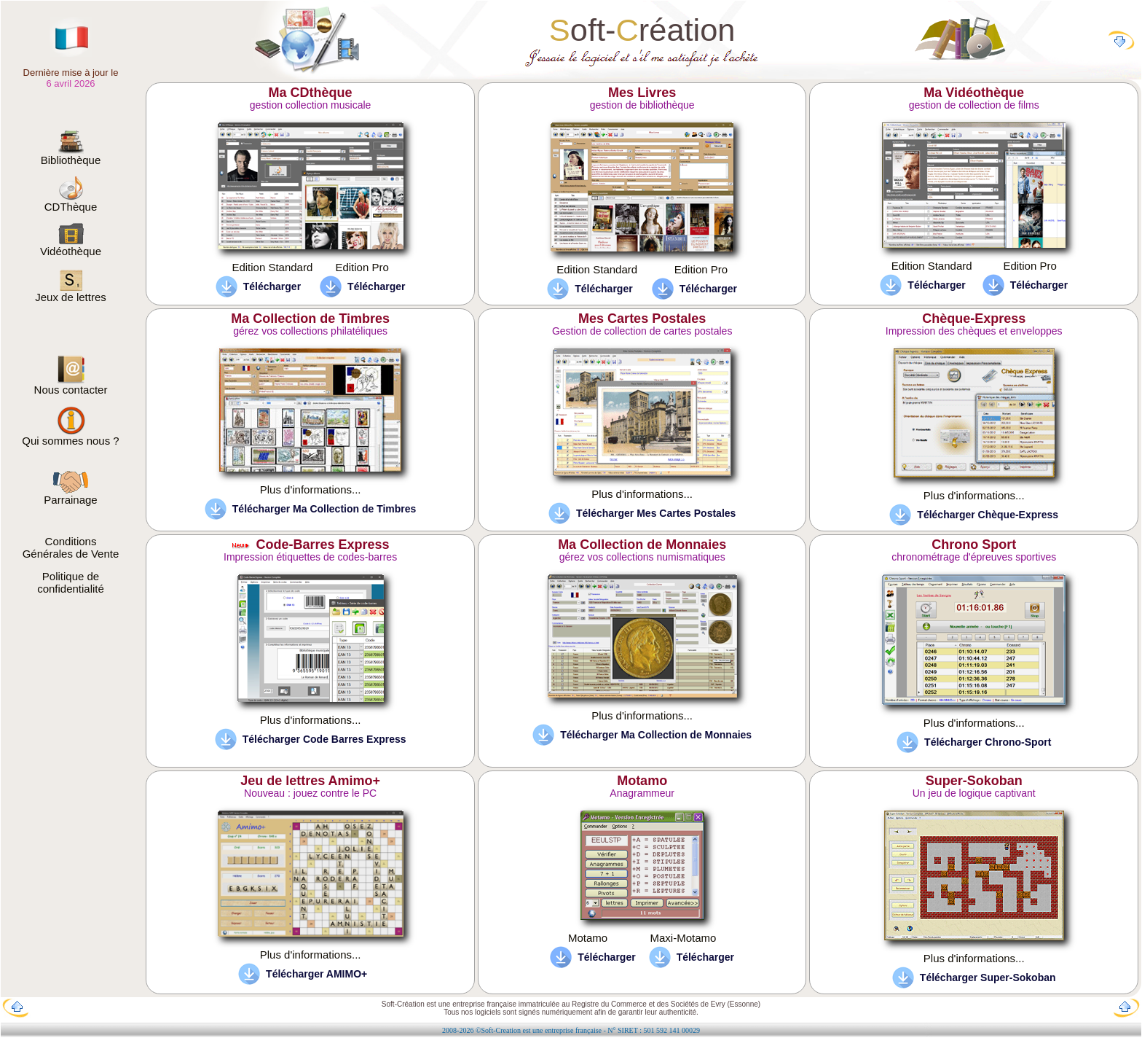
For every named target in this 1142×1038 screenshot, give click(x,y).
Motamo (587, 938)
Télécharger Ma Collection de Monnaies (656, 735)
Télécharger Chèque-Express (987, 514)
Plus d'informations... (310, 489)
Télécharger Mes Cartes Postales (656, 513)
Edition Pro (361, 267)
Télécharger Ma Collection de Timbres (324, 509)
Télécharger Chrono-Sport (987, 742)
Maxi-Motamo (683, 938)
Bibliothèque (71, 155)
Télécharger (272, 286)
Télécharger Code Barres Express (324, 739)
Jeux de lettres (70, 292)
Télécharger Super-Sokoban (988, 977)
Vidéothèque (70, 246)
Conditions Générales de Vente (71, 547)
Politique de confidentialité (70, 582)
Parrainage (70, 494)
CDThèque (71, 201)
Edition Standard (272, 267)
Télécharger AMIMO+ (316, 974)
